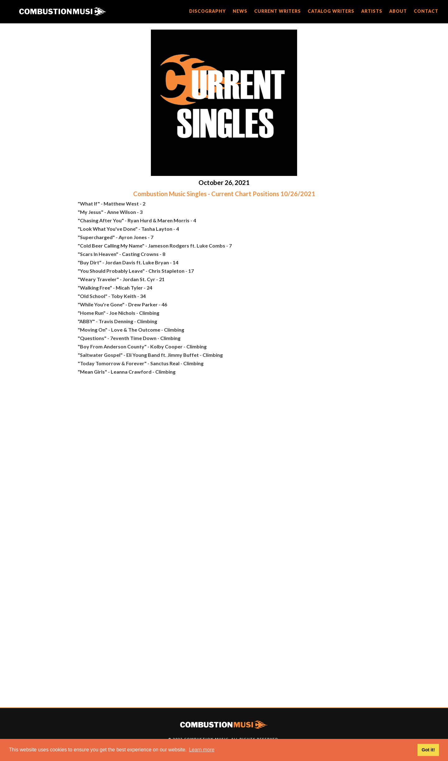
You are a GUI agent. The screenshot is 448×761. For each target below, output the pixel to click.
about (398, 11)
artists (371, 11)
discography (207, 11)
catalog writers (331, 11)
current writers (277, 11)
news (240, 11)
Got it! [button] (428, 749)
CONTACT (426, 11)
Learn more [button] (201, 749)
